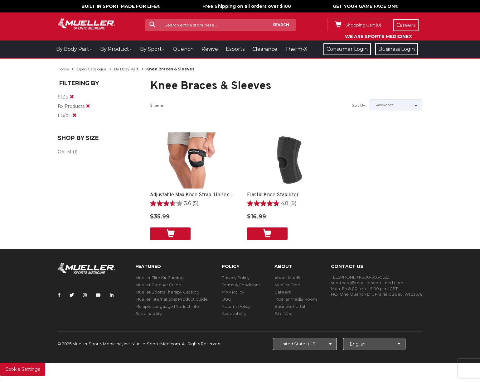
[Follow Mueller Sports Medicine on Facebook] (59, 295)
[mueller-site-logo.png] (86, 23)
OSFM (64, 152)
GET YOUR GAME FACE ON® (366, 6)
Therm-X (296, 49)
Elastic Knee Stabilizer (273, 195)
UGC (226, 299)
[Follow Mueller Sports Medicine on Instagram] (85, 295)
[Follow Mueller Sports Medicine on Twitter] (72, 295)
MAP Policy (233, 291)
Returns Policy (236, 306)
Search (281, 24)
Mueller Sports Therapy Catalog (167, 291)
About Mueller (288, 277)
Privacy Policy (236, 277)
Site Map (283, 313)
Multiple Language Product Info (167, 306)
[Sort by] (395, 105)
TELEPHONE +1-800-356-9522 (360, 277)
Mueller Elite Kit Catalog (159, 277)
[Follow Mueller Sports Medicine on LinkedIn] (112, 295)
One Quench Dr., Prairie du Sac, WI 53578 (381, 294)
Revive (209, 49)
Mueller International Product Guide (171, 299)
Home (63, 69)
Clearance (264, 49)
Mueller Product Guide (158, 284)
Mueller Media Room (295, 299)
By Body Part (72, 49)
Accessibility (234, 313)
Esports (235, 49)
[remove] (72, 97)
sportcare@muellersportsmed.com (367, 282)
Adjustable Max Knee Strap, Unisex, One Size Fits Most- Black (192, 195)
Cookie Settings (22, 369)
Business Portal (289, 306)
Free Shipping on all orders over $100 (246, 6)
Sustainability (148, 313)
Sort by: (359, 105)
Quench (183, 49)
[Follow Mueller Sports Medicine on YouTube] (98, 295)
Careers (282, 291)
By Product (114, 49)
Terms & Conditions (241, 284)
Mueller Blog (287, 284)
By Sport (151, 49)
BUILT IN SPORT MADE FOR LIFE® (121, 6)
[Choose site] (305, 344)
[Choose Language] (374, 344)
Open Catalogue (91, 69)
